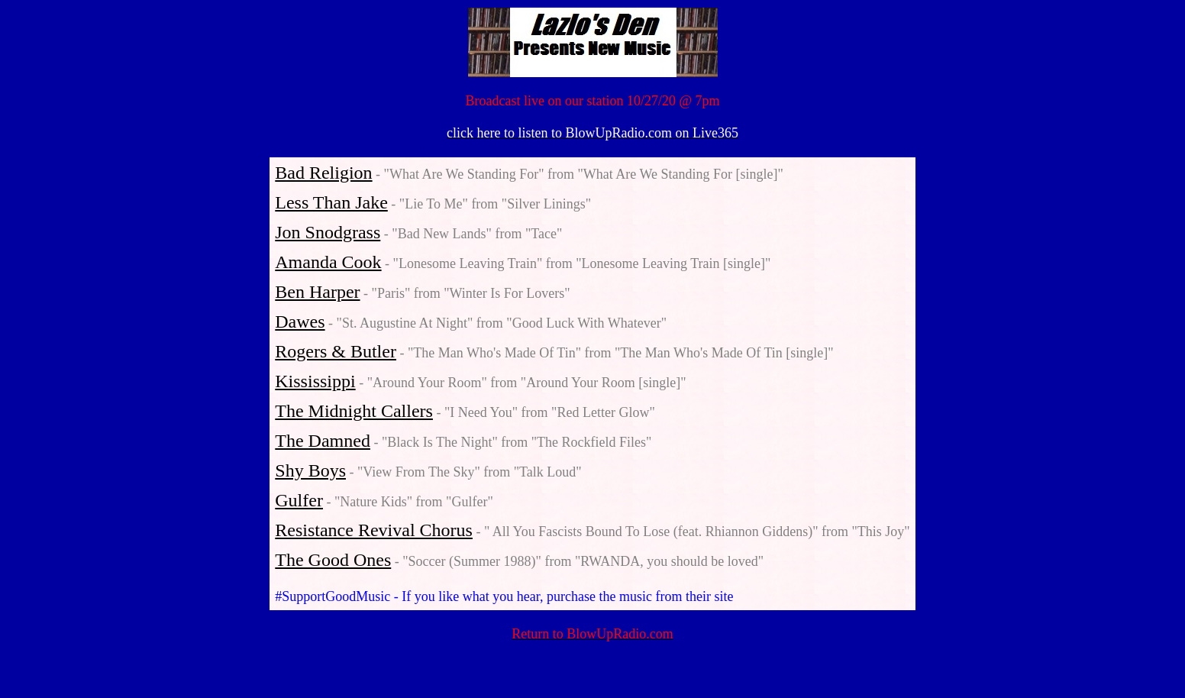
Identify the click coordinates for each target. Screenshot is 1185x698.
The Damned (322, 441)
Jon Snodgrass (327, 232)
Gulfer (299, 500)
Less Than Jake (331, 202)
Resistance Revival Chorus (374, 530)
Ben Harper (317, 292)
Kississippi (315, 381)
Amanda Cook (328, 262)
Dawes (300, 321)
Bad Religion (323, 173)
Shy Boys (310, 470)
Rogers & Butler (335, 351)
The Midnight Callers (354, 411)
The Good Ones (333, 560)
